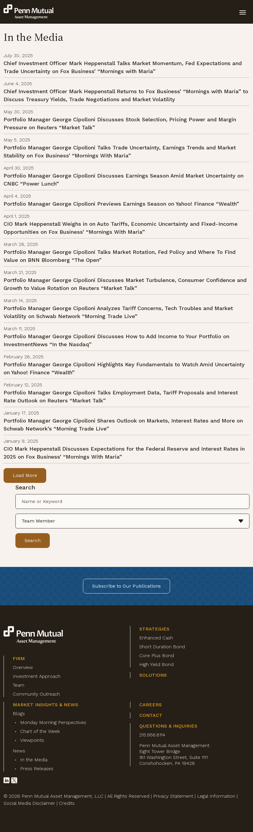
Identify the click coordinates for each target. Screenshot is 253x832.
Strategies (154, 629)
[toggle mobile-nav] (242, 12)
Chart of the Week (40, 731)
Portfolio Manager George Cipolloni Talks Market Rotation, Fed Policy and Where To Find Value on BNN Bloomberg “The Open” (120, 256)
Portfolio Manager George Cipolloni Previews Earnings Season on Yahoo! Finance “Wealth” (121, 204)
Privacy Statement (173, 796)
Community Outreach (36, 694)
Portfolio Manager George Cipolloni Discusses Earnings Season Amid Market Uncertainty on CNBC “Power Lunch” (124, 179)
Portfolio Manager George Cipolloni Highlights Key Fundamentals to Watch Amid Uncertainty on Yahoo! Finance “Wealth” (124, 368)
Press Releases (36, 768)
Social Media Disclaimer (29, 803)
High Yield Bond (156, 664)
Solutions (153, 675)
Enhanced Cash (156, 638)
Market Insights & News (45, 704)
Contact (150, 715)
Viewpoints (32, 740)
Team (18, 685)
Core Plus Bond (156, 655)
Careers (150, 704)
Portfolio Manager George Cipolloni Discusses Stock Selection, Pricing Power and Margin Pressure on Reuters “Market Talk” (120, 123)
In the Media (33, 759)
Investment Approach (36, 676)
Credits (67, 803)
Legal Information (216, 796)
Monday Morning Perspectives (53, 722)
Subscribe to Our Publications (126, 586)
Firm (19, 658)
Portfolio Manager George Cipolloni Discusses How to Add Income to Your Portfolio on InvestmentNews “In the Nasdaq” (116, 340)
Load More (25, 475)
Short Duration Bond (162, 646)
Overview (23, 667)
